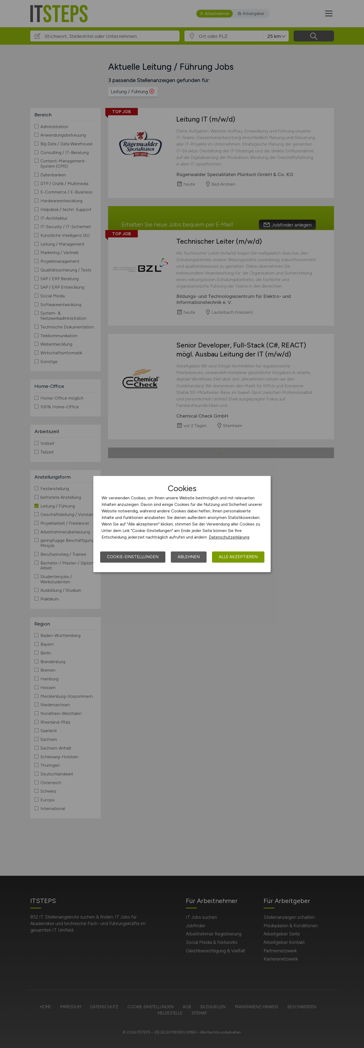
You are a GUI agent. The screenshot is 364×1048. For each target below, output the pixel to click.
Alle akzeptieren (238, 556)
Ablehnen (189, 556)
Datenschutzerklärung (229, 537)
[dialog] (182, 524)
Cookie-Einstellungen (133, 556)
